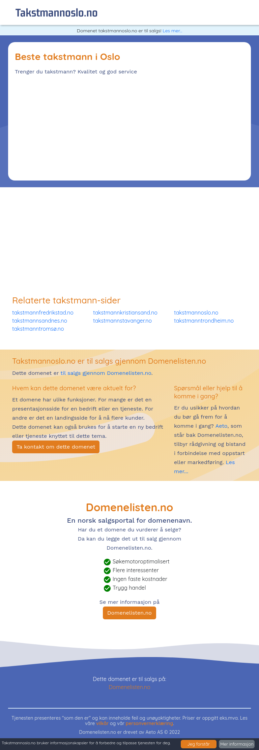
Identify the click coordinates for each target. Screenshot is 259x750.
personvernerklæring (149, 723)
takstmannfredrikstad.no (43, 312)
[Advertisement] (129, 126)
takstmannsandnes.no (39, 320)
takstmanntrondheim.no (204, 320)
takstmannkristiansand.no (125, 312)
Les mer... (172, 31)
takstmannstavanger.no (122, 320)
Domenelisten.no (129, 613)
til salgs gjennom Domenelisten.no (105, 373)
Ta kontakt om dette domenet (56, 447)
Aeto (220, 426)
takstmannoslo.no (57, 12)
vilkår (102, 723)
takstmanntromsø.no (38, 328)
